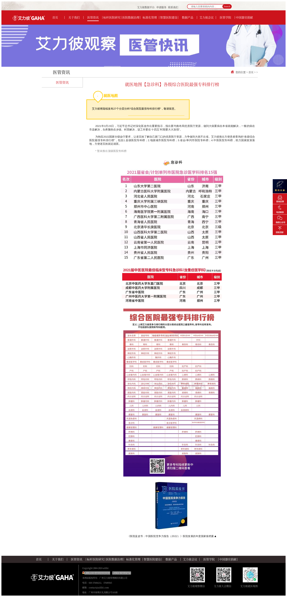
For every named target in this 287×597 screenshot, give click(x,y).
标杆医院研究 (95, 559)
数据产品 (171, 559)
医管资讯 (61, 72)
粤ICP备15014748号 (121, 573)
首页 (250, 72)
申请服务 (161, 7)
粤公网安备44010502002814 (97, 573)
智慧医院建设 (152, 559)
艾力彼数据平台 (146, 7)
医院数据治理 (114, 559)
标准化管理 (133, 559)
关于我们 (57, 559)
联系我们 (173, 7)
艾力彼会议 (190, 559)
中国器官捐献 (227, 559)
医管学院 (209, 559)
